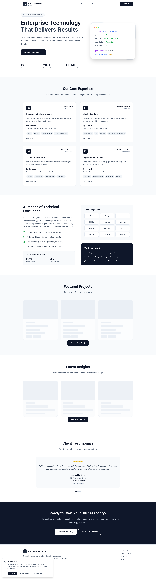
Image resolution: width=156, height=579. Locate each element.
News (114, 4)
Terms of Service (126, 553)
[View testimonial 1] (76, 491)
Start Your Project (66, 532)
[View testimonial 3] (80, 491)
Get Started (126, 4)
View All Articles (78, 419)
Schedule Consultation (33, 52)
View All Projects (78, 343)
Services (85, 4)
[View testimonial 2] (78, 491)
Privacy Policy (125, 550)
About (94, 4)
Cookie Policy (125, 557)
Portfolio (103, 4)
